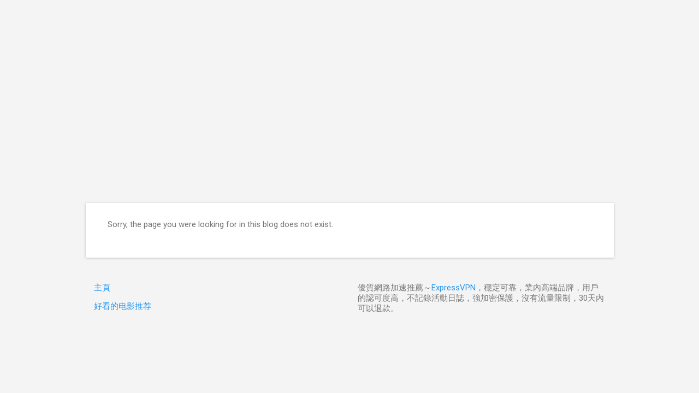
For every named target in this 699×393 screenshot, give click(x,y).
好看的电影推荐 (122, 306)
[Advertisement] (350, 121)
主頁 (102, 288)
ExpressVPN (453, 288)
